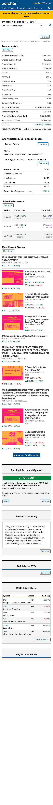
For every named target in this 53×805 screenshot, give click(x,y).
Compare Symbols (41, 639)
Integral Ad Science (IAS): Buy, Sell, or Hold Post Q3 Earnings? (36, 319)
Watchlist (22, 8)
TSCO (29, 308)
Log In (37, 3)
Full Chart (44, 37)
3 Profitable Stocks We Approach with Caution (37, 295)
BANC (6, 384)
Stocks (4, 8)
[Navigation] (26, 26)
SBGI (29, 282)
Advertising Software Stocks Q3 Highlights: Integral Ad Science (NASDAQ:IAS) (36, 414)
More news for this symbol (26, 455)
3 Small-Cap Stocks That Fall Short (37, 273)
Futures (13, 8)
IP (28, 378)
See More (7, 50)
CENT (29, 445)
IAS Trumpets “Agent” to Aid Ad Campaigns (24, 336)
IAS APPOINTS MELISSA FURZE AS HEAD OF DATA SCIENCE (25, 259)
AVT (5, 311)
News (30, 8)
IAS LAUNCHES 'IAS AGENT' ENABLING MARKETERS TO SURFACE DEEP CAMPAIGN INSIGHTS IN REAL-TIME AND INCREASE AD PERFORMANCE (25, 351)
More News (8, 251)
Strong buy (26, 477)
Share (6, 501)
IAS (5, 265)
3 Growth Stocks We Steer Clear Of (35, 369)
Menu (48, 3)
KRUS (29, 442)
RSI (28, 285)
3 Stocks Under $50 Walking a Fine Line (35, 433)
